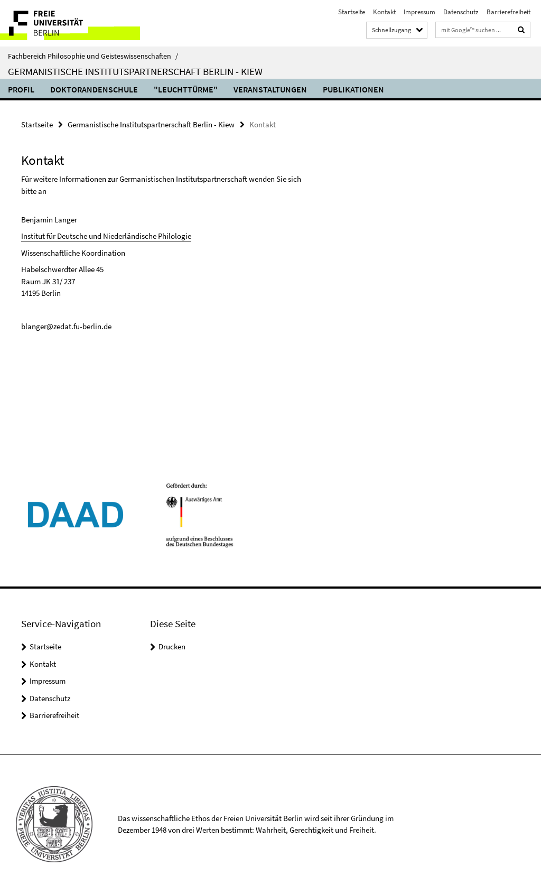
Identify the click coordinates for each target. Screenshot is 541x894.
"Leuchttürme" (186, 89)
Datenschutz (461, 11)
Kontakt (384, 11)
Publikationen (353, 89)
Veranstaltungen (270, 89)
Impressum (419, 11)
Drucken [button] (171, 646)
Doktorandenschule (94, 89)
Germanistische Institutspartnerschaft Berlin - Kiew (135, 71)
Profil (21, 89)
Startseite (351, 11)
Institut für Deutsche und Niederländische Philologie (106, 236)
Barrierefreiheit (508, 11)
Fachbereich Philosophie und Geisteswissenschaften (93, 56)
